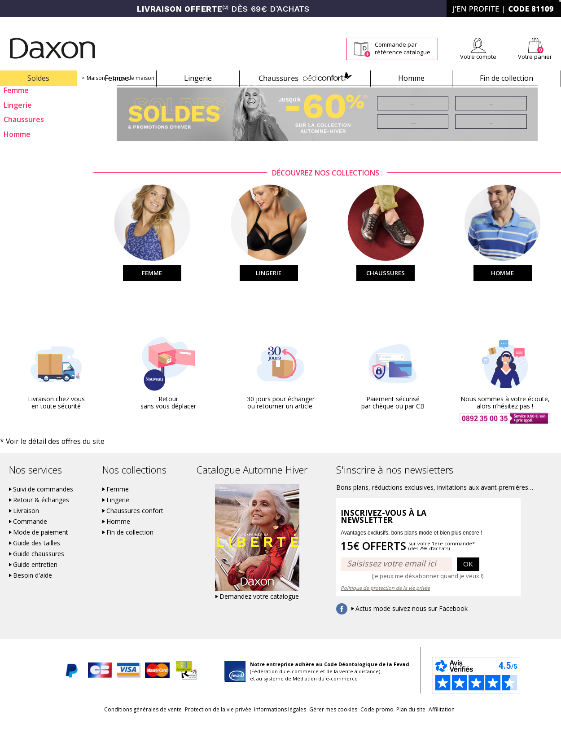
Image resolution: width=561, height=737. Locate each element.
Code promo (388, 724)
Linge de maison (133, 93)
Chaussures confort (134, 525)
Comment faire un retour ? (392, 23)
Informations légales (269, 724)
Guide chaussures (38, 569)
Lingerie (198, 78)
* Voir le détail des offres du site (41, 457)
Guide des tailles (36, 558)
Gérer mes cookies (333, 724)
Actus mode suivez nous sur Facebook (411, 623)
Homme (411, 78)
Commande (30, 536)
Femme (117, 78)
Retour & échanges (41, 515)
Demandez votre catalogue (259, 611)
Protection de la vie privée (195, 724)
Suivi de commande (325, 23)
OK (468, 578)
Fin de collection (506, 78)
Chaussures (305, 78)
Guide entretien (35, 579)
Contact (551, 23)
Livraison (26, 525)
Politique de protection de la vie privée (385, 602)
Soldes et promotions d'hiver (41, 93)
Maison (96, 93)
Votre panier (535, 57)
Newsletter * (473, 23)
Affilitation (476, 724)
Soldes (38, 78)
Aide (526, 23)
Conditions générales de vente (109, 724)
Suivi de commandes (43, 504)
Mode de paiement (40, 547)
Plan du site (433, 724)
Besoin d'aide (32, 590)
